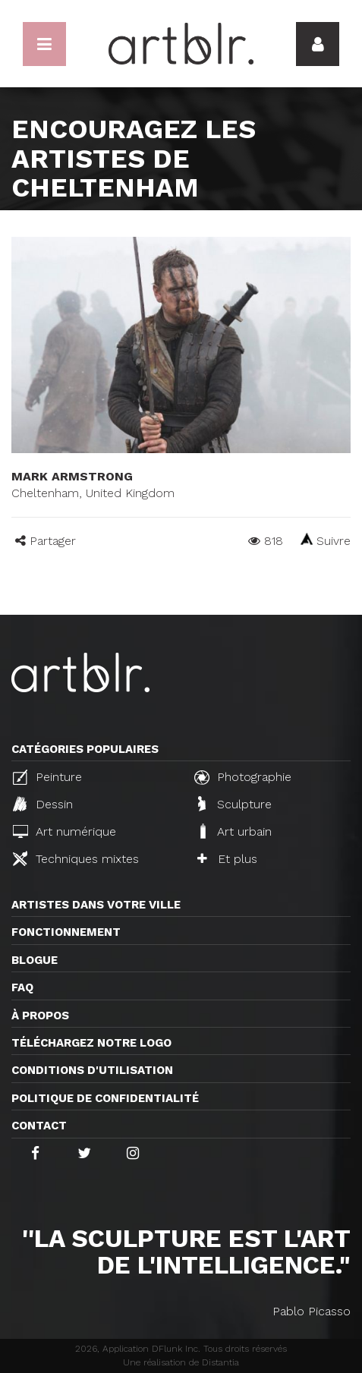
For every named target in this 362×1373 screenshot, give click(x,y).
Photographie (242, 777)
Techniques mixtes (76, 858)
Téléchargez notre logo (91, 1043)
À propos (40, 1015)
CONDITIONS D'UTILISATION (92, 1070)
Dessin (43, 803)
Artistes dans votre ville (96, 905)
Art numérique (64, 831)
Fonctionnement (66, 932)
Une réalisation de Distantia (181, 1362)
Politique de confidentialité (105, 1098)
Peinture (47, 777)
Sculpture (235, 803)
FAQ (22, 987)
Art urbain (234, 831)
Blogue (34, 960)
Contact (39, 1125)
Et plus (227, 859)
